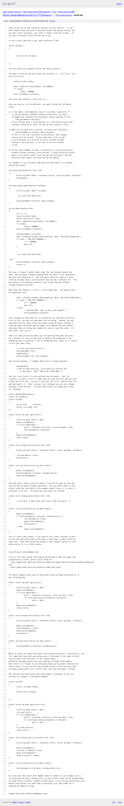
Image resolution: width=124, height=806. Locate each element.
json (120, 802)
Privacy (21, 802)
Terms (28, 802)
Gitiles (14, 802)
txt (113, 802)
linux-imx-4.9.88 (66, 11)
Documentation (64, 15)
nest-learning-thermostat (36, 11)
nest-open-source (12, 11)
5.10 (54, 11)
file (52, 21)
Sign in (119, 4)
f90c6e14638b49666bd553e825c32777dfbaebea (27, 15)
